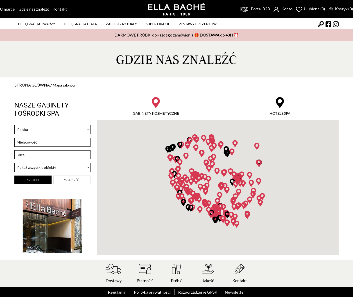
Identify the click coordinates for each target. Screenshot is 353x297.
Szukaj (33, 180)
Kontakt (59, 9)
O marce (7, 9)
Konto (283, 8)
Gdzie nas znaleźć (33, 9)
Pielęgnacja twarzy (36, 24)
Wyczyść (71, 180)
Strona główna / (33, 84)
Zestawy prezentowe (199, 24)
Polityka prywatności (152, 292)
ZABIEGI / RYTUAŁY (121, 24)
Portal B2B (255, 8)
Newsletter (235, 292)
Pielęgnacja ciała (80, 24)
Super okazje (158, 24)
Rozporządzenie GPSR (197, 292)
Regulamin (117, 292)
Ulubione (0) (310, 8)
